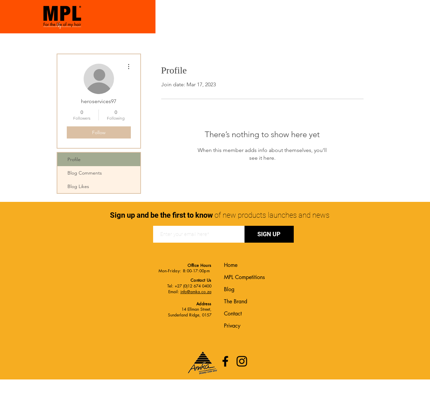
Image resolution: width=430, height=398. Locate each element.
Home (230, 265)
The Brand (235, 301)
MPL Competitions (244, 277)
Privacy (232, 325)
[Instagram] (242, 361)
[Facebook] (225, 361)
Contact (233, 313)
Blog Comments (84, 173)
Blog (229, 289)
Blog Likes (78, 186)
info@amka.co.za (195, 292)
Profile (74, 159)
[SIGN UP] (269, 234)
